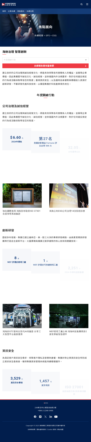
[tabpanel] (45, 231)
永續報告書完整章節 (60, 65)
